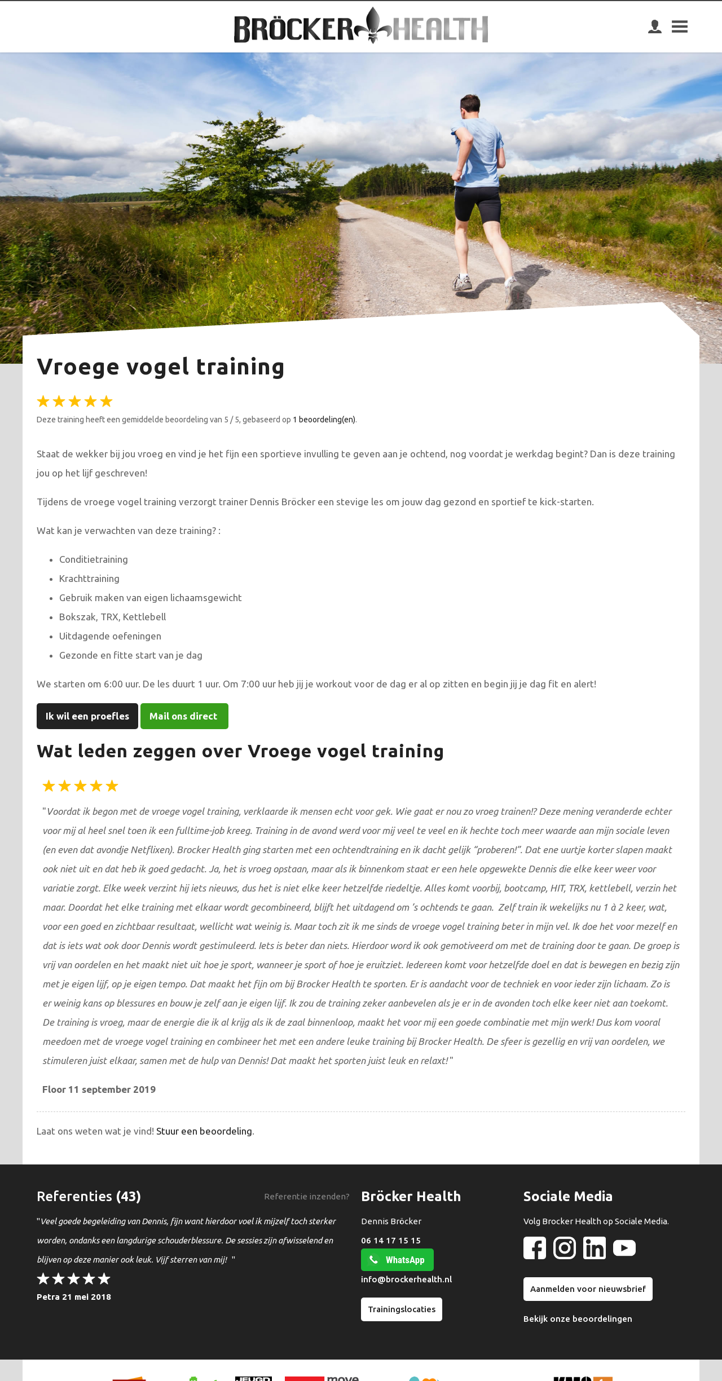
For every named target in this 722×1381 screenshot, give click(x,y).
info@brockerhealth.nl (406, 1279)
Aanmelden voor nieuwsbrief (588, 1289)
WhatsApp (405, 1259)
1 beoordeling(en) (324, 419)
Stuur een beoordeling (204, 1131)
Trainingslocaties (401, 1309)
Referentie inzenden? (307, 1196)
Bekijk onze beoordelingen (577, 1318)
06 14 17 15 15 (391, 1240)
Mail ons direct (184, 716)
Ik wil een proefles (87, 716)
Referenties (74, 1196)
